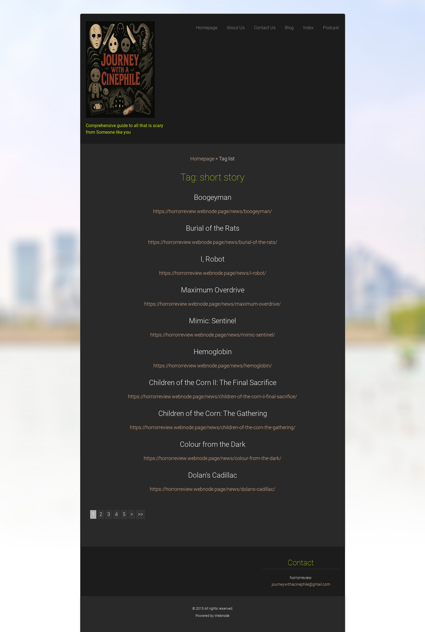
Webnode (222, 616)
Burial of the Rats (212, 228)
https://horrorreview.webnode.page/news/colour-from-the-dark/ (212, 458)
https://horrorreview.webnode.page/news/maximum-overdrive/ (212, 304)
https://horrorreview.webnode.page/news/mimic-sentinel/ (212, 335)
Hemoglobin (213, 352)
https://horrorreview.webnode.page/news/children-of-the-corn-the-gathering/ (212, 427)
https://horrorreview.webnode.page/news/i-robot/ (212, 273)
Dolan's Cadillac (212, 475)
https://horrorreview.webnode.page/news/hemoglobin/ (212, 366)
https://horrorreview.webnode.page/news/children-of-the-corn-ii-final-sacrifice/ (212, 396)
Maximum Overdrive (212, 290)
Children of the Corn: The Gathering (212, 413)
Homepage (202, 159)
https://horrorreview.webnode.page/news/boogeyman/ (212, 211)
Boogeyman (212, 197)
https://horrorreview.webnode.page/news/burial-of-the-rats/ (212, 242)
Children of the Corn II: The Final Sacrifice (212, 382)
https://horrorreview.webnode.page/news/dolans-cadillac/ (212, 489)
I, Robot (212, 259)
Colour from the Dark (212, 444)
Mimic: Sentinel (212, 321)
